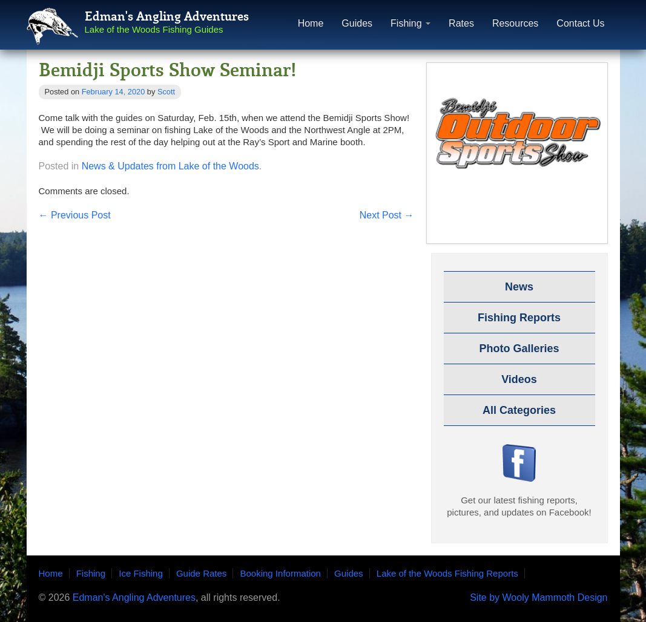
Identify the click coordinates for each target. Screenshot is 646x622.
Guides (356, 23)
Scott (166, 91)
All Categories (519, 410)
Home (311, 23)
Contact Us (580, 23)
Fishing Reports (519, 318)
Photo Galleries (519, 348)
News (519, 287)
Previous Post (75, 215)
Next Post (387, 215)
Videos (519, 379)
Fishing (410, 23)
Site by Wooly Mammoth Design (538, 598)
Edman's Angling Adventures (134, 597)
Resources (515, 23)
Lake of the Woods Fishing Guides (154, 29)
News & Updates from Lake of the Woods (170, 166)
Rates (461, 23)
